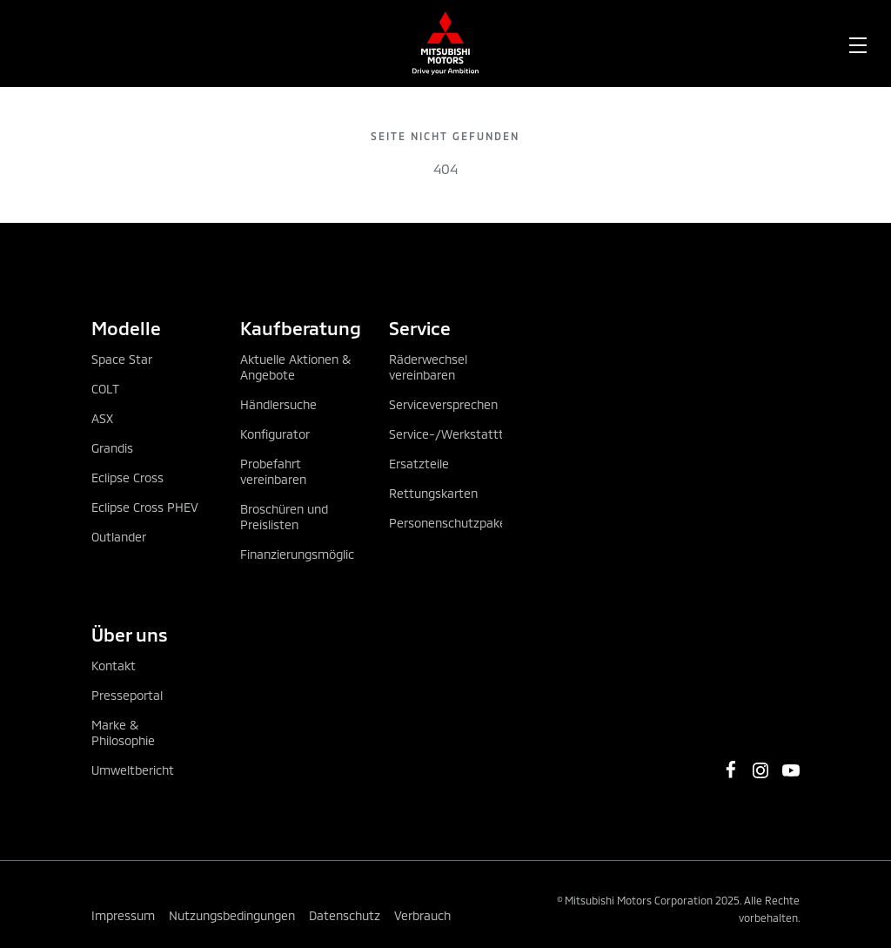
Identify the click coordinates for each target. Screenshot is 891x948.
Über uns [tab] (129, 634)
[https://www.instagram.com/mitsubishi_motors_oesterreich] (760, 770)
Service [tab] (420, 328)
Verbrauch (422, 915)
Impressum (123, 915)
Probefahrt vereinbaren (273, 471)
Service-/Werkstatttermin (462, 434)
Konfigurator (275, 434)
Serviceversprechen (443, 404)
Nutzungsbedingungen (232, 915)
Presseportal (127, 695)
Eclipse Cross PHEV (144, 507)
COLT (105, 388)
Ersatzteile (419, 463)
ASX (102, 418)
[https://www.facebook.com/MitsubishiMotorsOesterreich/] (731, 769)
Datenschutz (344, 915)
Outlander (118, 536)
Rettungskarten (433, 493)
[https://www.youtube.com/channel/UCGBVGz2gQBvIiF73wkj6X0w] (791, 770)
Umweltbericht (132, 770)
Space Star (121, 359)
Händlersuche (278, 404)
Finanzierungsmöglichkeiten (318, 554)
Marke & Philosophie (123, 732)
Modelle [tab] (126, 328)
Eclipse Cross (127, 477)
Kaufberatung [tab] (297, 328)
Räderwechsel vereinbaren (428, 367)
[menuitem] (168, 43)
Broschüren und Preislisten (284, 516)
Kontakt (113, 665)
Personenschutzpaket (450, 522)
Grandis (112, 447)
